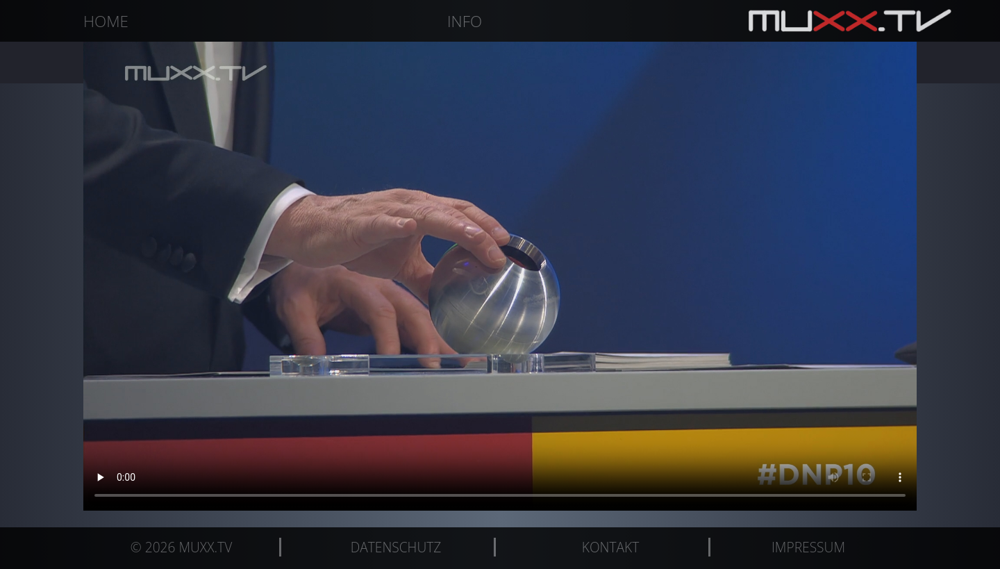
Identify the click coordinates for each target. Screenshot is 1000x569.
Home (105, 21)
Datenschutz (396, 547)
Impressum (808, 547)
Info (464, 21)
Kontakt (610, 547)
